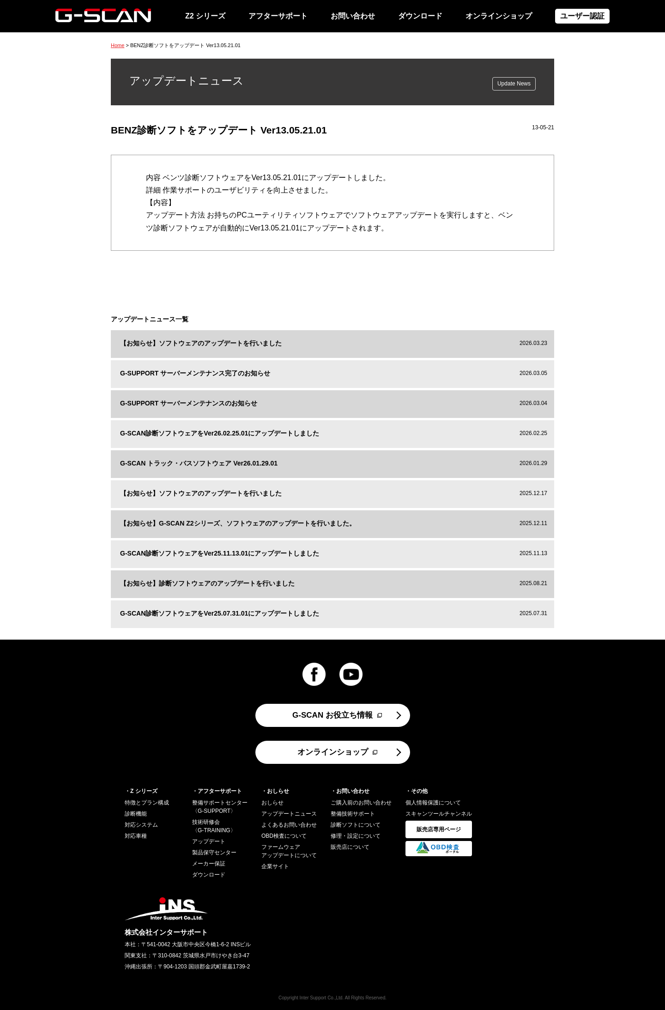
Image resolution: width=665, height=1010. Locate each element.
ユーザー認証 (582, 16)
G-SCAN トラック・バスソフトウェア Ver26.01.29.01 (199, 463)
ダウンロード (420, 16)
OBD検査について (284, 836)
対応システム (141, 825)
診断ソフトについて (356, 825)
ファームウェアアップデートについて (289, 851)
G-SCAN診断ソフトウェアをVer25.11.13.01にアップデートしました (219, 553)
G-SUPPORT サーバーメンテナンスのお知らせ (188, 403)
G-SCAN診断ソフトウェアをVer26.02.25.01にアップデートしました (219, 433)
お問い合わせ (353, 16)
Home (117, 45)
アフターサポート (278, 16)
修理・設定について (356, 836)
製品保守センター (214, 852)
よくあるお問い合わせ (289, 825)
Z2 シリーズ (205, 16)
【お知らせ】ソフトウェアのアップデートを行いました (201, 343)
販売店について (350, 847)
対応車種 (136, 836)
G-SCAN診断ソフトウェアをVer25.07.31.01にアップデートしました (219, 613)
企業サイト (275, 866)
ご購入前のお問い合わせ (361, 802)
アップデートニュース (289, 813)
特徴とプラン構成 (147, 802)
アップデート (208, 841)
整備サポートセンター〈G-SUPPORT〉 (220, 806)
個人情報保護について (433, 802)
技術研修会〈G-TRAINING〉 (214, 826)
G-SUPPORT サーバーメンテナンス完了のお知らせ (195, 373)
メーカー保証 (208, 863)
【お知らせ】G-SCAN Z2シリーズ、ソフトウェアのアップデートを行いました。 (238, 523)
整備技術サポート (353, 813)
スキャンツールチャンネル (438, 813)
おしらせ (272, 802)
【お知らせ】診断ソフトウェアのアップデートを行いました (207, 583)
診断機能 (136, 813)
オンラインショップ (499, 16)
